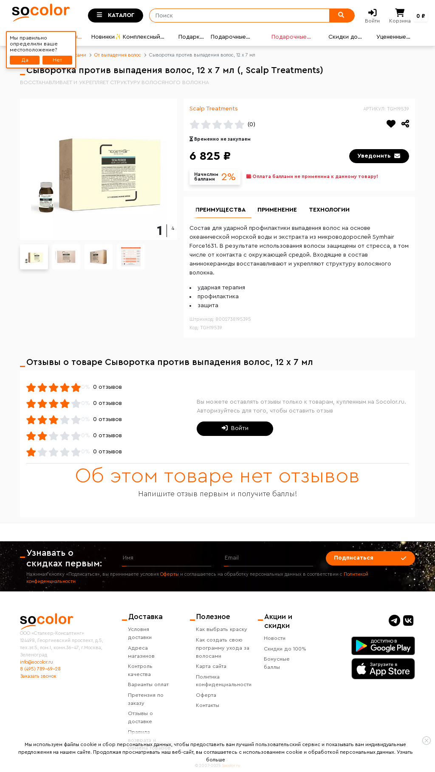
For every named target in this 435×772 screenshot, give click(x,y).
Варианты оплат (148, 684)
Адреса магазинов (141, 652)
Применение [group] (277, 210)
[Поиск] (236, 15)
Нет (57, 59)
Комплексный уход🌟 (141, 38)
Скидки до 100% (285, 648)
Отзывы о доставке (140, 717)
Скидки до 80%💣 (343, 38)
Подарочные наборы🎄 (228, 38)
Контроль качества (140, 670)
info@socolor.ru (36, 662)
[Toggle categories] (115, 15)
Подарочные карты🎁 (289, 38)
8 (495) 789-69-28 (40, 669)
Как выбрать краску (221, 629)
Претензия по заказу (146, 699)
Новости (274, 638)
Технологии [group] (329, 210)
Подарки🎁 (190, 38)
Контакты (207, 705)
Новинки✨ (105, 37)
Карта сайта (211, 666)
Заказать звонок (38, 676)
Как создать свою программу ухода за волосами (222, 648)
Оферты (169, 574)
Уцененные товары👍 (391, 38)
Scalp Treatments (213, 109)
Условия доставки (140, 633)
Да (24, 59)
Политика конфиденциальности (223, 680)
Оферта (206, 695)
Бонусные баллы (277, 663)
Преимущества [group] (220, 210)
